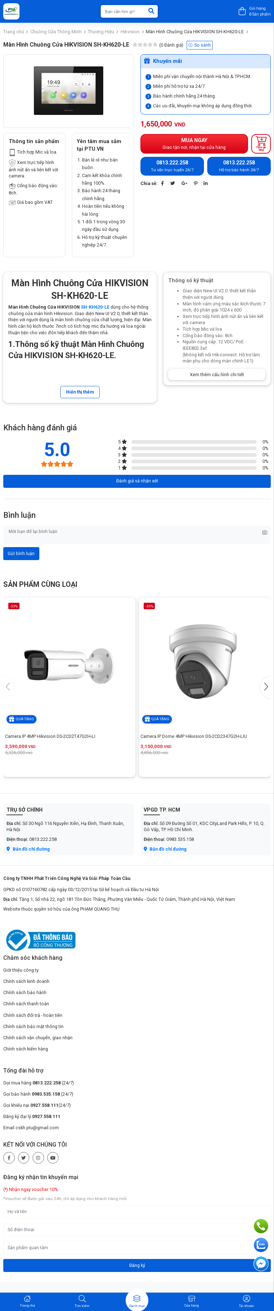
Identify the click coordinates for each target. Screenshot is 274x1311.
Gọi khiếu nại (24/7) (37, 1105)
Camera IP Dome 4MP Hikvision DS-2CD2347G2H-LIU (193, 736)
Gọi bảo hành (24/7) (38, 1094)
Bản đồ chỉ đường (28, 849)
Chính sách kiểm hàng (25, 1049)
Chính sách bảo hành (25, 992)
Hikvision (130, 31)
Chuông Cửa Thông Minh (56, 31)
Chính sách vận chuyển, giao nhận (38, 1037)
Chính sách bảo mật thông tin (33, 1026)
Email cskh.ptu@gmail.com (31, 1127)
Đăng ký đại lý (31, 1116)
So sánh (199, 45)
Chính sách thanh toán (26, 1003)
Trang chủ (13, 31)
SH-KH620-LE (95, 307)
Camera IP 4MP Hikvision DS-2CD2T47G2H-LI (50, 736)
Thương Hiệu (101, 31)
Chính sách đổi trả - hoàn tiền (32, 1015)
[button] (265, 687)
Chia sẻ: (149, 183)
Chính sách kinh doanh (26, 981)
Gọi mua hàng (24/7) (38, 1083)
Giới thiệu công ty (21, 970)
